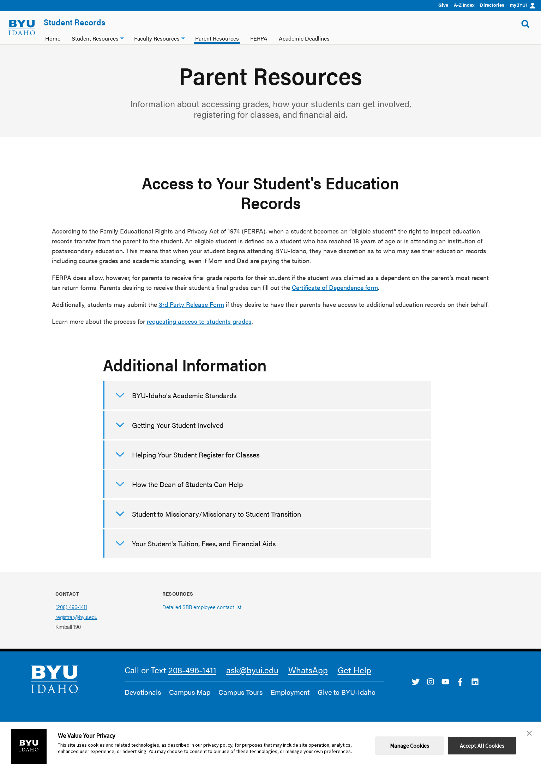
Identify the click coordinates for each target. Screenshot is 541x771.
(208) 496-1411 (71, 607)
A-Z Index (464, 4)
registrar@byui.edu (76, 617)
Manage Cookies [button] (409, 745)
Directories (492, 4)
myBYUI (522, 4)
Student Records (74, 22)
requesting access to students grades (199, 321)
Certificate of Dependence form (335, 287)
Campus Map (189, 692)
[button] (529, 733)
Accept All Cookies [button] (482, 745)
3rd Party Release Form (191, 304)
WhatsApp (308, 670)
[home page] (21, 27)
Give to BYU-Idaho (346, 692)
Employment (290, 692)
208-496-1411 (192, 670)
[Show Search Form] (525, 24)
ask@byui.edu (252, 670)
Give (443, 4)
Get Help (354, 670)
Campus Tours (240, 692)
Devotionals (143, 692)
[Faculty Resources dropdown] (183, 37)
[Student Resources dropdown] (122, 37)
